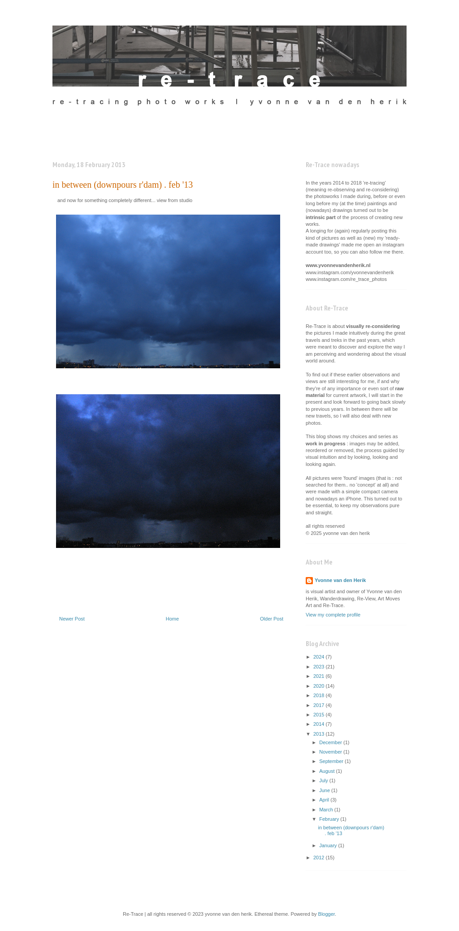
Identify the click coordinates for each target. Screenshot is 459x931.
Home (172, 618)
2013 (319, 734)
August (327, 771)
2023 (319, 666)
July (324, 780)
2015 (319, 714)
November (331, 751)
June (325, 790)
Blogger (326, 914)
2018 (319, 695)
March (326, 809)
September (332, 761)
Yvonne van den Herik (340, 580)
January (328, 845)
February (329, 819)
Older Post (271, 618)
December (331, 742)
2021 (319, 676)
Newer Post (72, 618)
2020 (319, 686)
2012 (319, 857)
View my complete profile (333, 614)
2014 (319, 724)
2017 (319, 705)
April (324, 799)
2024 (319, 656)
